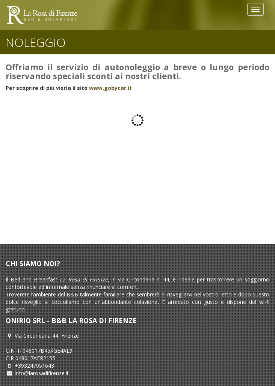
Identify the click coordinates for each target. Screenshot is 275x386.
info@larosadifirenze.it (42, 373)
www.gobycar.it (110, 87)
